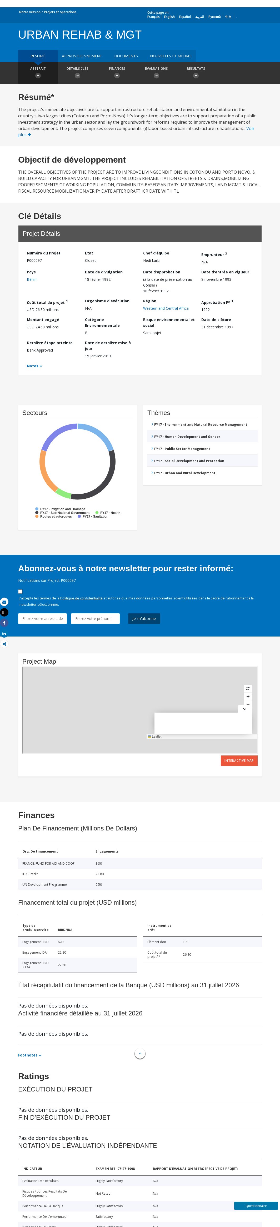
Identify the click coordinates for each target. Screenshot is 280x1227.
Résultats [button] (195, 73)
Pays (31, 271)
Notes (32, 365)
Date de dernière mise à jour (108, 345)
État (89, 253)
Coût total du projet (47, 301)
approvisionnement (82, 55)
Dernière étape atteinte (50, 342)
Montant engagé (43, 319)
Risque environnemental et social (169, 322)
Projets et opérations (60, 12)
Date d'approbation (161, 271)
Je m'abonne (144, 618)
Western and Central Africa (166, 308)
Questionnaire (256, 1206)
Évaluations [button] (156, 73)
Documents (126, 55)
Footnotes (28, 1055)
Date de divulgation (104, 271)
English (169, 16)
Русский (214, 16)
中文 (228, 16)
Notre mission (30, 12)
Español (185, 16)
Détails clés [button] (77, 73)
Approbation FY (217, 301)
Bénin (32, 279)
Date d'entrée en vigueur (225, 271)
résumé (38, 55)
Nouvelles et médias (171, 55)
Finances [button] (116, 73)
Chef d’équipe (156, 253)
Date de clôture (216, 319)
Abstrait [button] (37, 73)
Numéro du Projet (44, 253)
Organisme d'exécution (107, 300)
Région (149, 300)
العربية (199, 16)
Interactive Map (239, 760)
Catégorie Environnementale (102, 322)
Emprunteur (214, 254)
